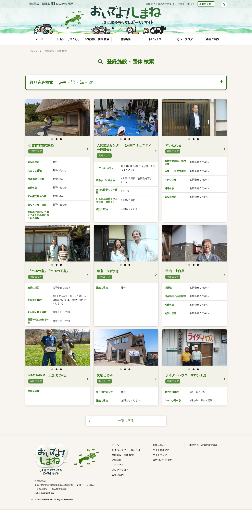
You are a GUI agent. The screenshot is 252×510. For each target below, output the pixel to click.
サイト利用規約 (161, 450)
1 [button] (53, 141)
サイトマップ (160, 455)
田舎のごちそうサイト (164, 460)
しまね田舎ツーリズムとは (126, 450)
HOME (33, 50)
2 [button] (57, 141)
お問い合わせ (185, 4)
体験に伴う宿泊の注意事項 (160, 4)
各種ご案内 (212, 39)
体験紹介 (126, 39)
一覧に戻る (126, 421)
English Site (205, 4)
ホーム (40, 39)
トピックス (154, 39)
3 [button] (62, 141)
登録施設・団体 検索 (97, 39)
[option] (57, 118)
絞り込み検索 (42, 82)
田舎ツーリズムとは (68, 39)
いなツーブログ (184, 39)
